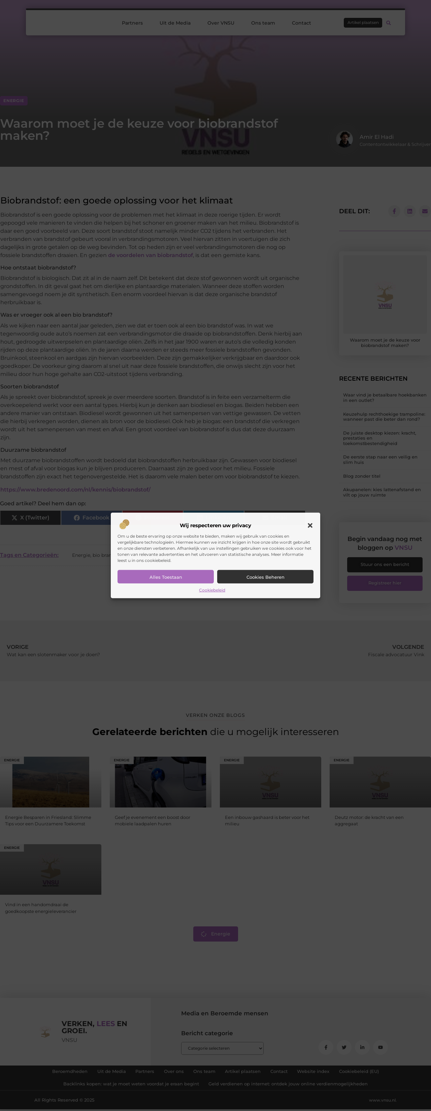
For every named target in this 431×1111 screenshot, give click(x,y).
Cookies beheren (265, 577)
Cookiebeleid (212, 590)
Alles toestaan (166, 577)
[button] (310, 525)
